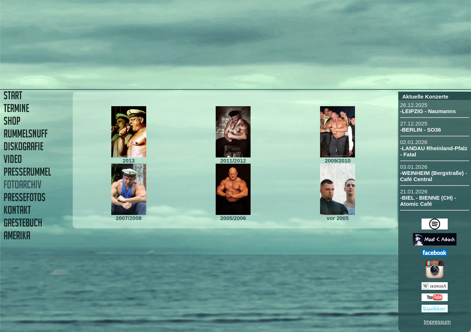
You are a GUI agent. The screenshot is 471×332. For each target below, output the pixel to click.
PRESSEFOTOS (24, 197)
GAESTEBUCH (23, 223)
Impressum (437, 322)
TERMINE (16, 108)
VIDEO (13, 159)
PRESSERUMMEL (27, 172)
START (13, 95)
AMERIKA (17, 235)
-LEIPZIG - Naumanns (428, 111)
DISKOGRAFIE (23, 146)
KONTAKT (17, 210)
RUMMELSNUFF (26, 134)
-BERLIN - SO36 (420, 130)
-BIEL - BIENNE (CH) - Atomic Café (428, 201)
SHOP (12, 121)
